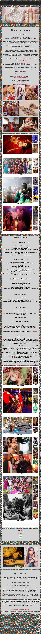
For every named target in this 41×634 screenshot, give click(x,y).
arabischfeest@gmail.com (22, 77)
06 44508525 (23, 82)
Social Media (20, 530)
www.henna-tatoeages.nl (24, 63)
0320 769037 (21, 75)
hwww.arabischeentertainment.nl (29, 58)
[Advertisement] (20, 624)
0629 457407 (16, 76)
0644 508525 (23, 76)
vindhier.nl (20, 533)
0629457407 (16, 82)
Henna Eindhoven (5, 3)
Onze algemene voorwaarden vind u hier (20, 609)
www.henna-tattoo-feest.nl (29, 65)
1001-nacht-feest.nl (34, 331)
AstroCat (20, 613)
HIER (31, 605)
